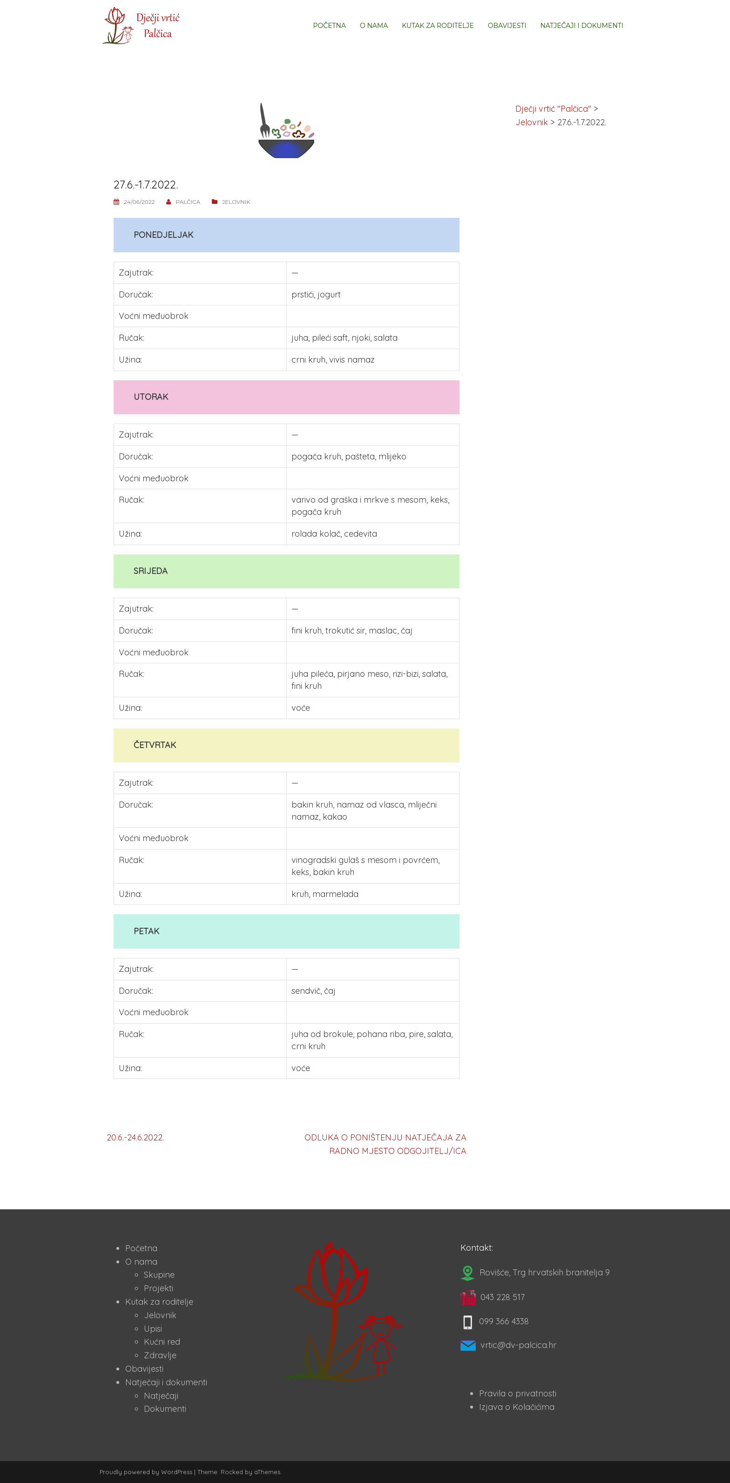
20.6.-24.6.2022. (135, 1137)
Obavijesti (507, 25)
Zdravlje (160, 1355)
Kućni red (162, 1341)
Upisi (153, 1328)
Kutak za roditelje (437, 25)
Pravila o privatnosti (517, 1393)
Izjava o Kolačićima (516, 1407)
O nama (374, 25)
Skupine (159, 1274)
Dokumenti (165, 1408)
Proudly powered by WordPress (146, 1472)
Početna (329, 25)
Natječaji (161, 1395)
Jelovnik (236, 201)
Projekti (158, 1288)
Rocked (232, 1472)
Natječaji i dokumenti (581, 25)
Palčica (188, 201)
